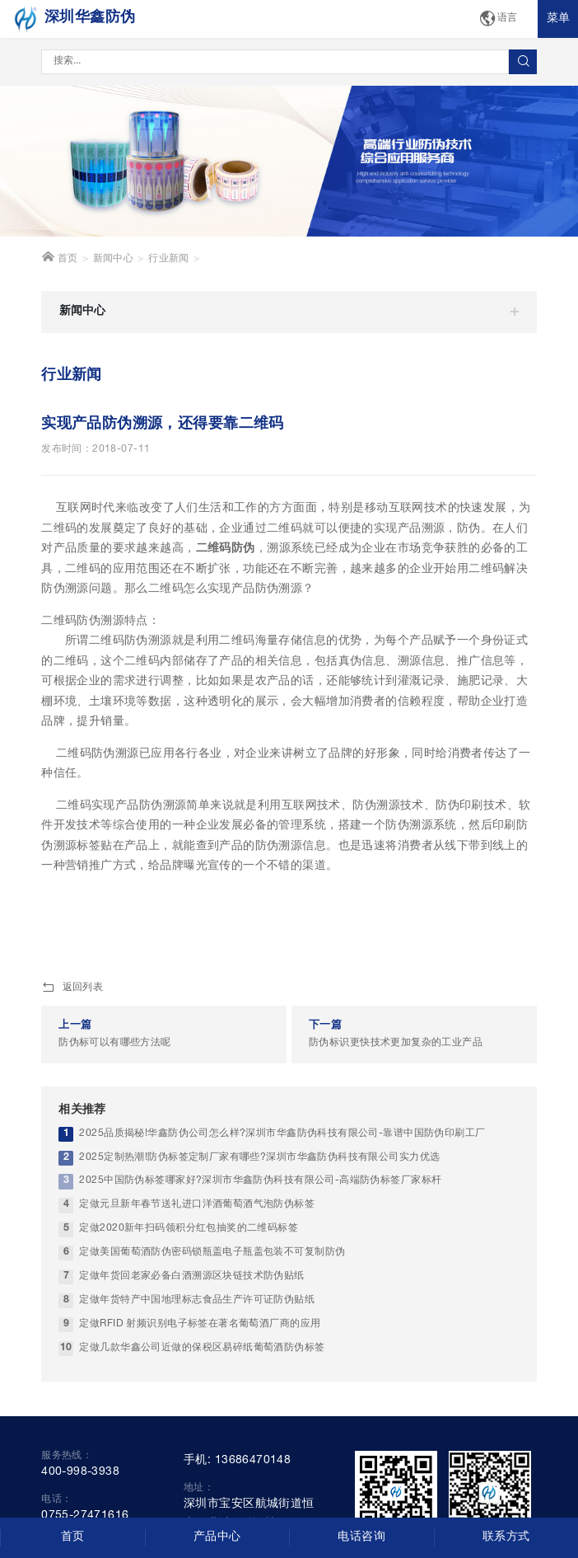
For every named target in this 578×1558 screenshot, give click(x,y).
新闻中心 (113, 259)
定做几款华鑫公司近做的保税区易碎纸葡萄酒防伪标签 (201, 1347)
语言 (498, 19)
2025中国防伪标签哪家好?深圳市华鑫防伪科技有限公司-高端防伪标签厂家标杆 (260, 1181)
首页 (59, 257)
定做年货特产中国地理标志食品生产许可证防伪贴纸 (197, 1299)
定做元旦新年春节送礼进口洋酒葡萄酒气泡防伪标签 (197, 1204)
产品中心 (217, 1537)
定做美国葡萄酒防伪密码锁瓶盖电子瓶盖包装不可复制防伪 (212, 1252)
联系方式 (506, 1537)
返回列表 (72, 988)
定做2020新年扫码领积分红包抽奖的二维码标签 (188, 1228)
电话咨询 (361, 1537)
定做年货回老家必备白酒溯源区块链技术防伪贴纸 (191, 1276)
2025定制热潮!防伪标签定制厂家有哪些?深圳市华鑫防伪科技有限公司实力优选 (259, 1157)
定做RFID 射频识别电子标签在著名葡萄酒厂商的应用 (199, 1323)
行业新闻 (168, 259)
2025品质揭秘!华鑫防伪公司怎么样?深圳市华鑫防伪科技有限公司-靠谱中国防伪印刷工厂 (282, 1133)
